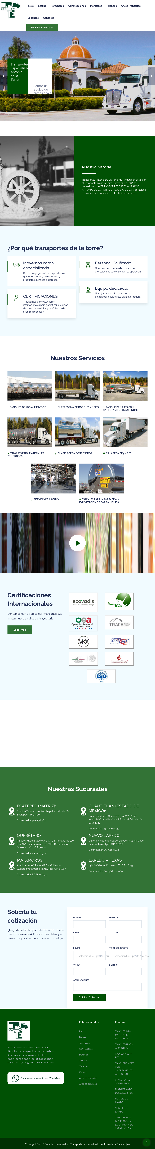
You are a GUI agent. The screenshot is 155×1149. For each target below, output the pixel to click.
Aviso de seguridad (88, 1084)
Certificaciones (77, 5)
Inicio (31, 5)
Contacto (48, 17)
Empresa (113, 917)
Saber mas (19, 629)
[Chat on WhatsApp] (35, 1077)
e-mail (76, 933)
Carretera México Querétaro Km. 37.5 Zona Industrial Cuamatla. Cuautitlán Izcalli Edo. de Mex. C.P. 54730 (116, 819)
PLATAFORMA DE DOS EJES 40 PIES (77, 407)
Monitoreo (96, 5)
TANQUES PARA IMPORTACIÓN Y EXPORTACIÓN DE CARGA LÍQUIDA (99, 501)
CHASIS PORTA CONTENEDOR (73, 453)
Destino (113, 965)
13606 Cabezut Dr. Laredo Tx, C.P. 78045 (111, 865)
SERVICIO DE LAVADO (45, 499)
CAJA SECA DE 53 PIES (117, 453)
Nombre (77, 917)
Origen (76, 965)
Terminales (57, 5)
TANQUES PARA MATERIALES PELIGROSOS (123, 1035)
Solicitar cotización (42, 27)
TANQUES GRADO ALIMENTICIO (26, 407)
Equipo (42, 5)
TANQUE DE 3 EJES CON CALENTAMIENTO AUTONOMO (121, 408)
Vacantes (33, 17)
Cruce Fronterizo (131, 5)
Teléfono (114, 933)
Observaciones (81, 980)
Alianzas (112, 5)
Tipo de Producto (118, 948)
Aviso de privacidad (88, 1078)
